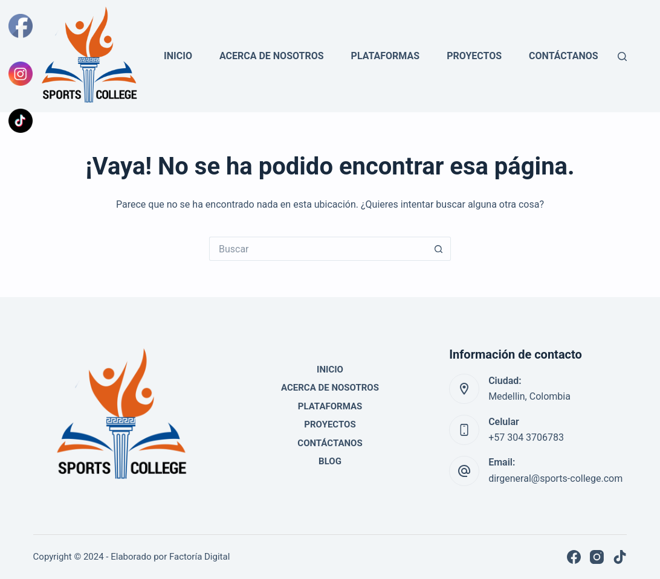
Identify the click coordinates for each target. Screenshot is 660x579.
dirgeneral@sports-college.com (555, 478)
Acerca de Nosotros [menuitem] (271, 56)
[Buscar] (622, 56)
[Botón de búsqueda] (439, 249)
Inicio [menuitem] (178, 56)
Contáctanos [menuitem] (563, 56)
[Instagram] (597, 557)
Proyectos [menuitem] (474, 56)
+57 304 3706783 (526, 437)
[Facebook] (574, 557)
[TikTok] (620, 557)
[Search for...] (318, 249)
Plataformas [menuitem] (385, 56)
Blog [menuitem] (330, 461)
